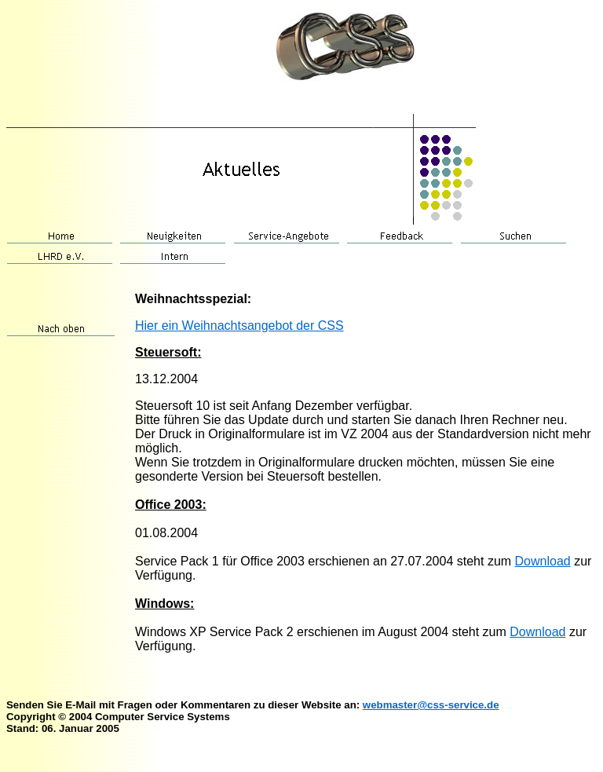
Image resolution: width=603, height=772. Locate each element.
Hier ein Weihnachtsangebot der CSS (239, 325)
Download (543, 561)
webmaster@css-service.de (431, 705)
